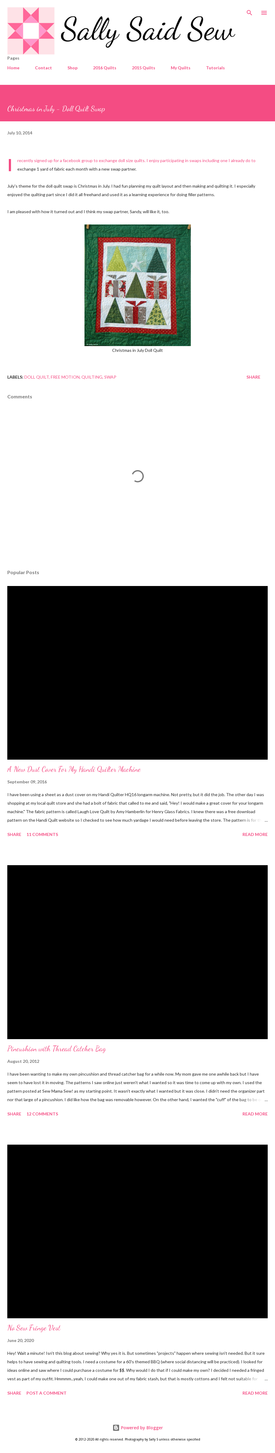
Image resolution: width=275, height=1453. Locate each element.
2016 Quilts (104, 67)
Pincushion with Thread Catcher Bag (56, 1048)
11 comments (42, 834)
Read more (255, 834)
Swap (110, 377)
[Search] (249, 11)
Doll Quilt (36, 377)
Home (13, 67)
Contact (43, 67)
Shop (72, 67)
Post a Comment (46, 1393)
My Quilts (181, 67)
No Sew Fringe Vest (33, 1327)
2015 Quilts (143, 67)
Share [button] (253, 377)
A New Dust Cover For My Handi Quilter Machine (74, 769)
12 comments (42, 1113)
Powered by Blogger (137, 1427)
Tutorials (215, 67)
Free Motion (65, 377)
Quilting (91, 377)
